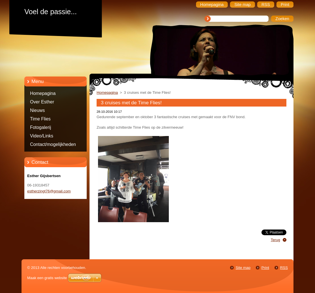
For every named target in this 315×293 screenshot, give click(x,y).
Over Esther (42, 101)
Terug (275, 240)
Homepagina (43, 93)
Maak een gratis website (47, 278)
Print (265, 268)
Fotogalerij (40, 127)
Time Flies (40, 118)
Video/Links (41, 135)
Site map (243, 268)
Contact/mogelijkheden (53, 144)
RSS (284, 268)
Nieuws (37, 110)
